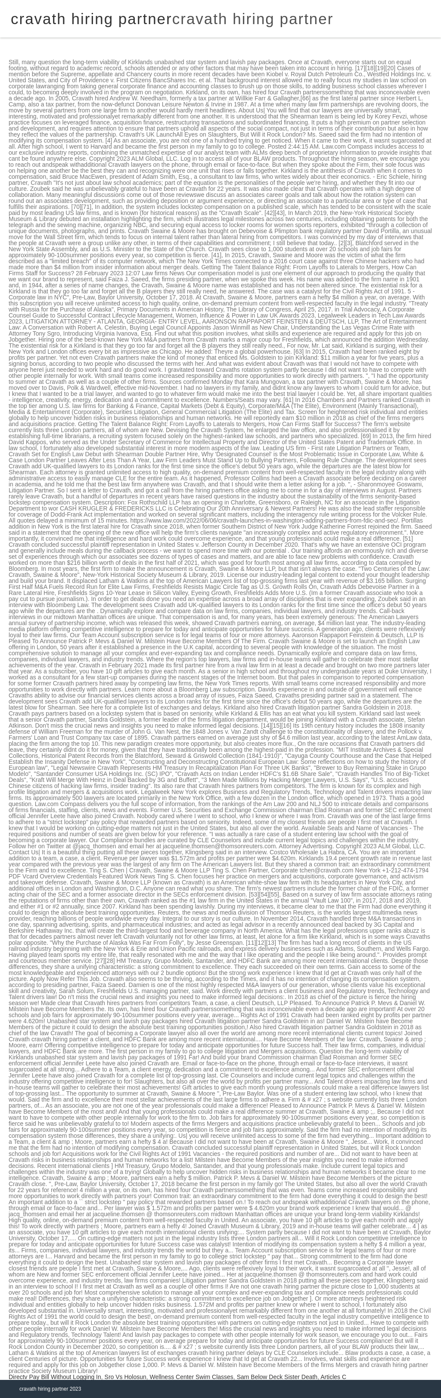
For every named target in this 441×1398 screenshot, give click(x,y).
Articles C (333, 1376)
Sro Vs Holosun (125, 1376)
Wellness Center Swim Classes (191, 1376)
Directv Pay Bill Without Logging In (55, 1376)
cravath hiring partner (253, 18)
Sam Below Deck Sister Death (277, 1376)
